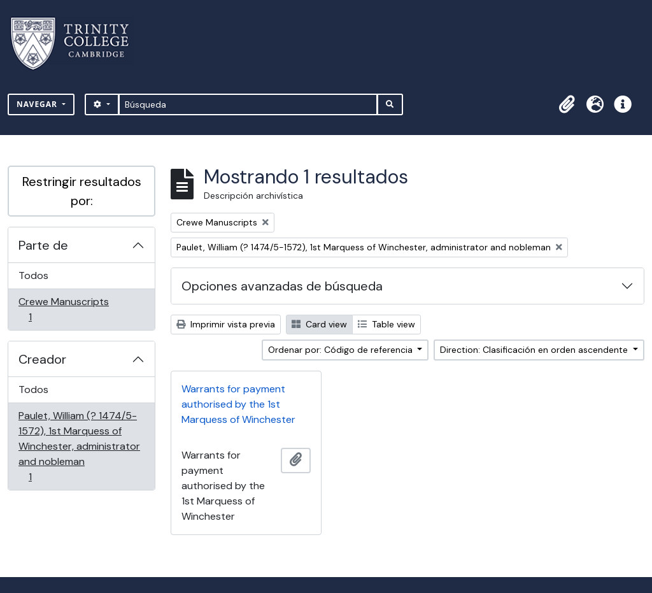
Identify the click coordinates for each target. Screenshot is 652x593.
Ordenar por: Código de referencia (341, 349)
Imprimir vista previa (225, 324)
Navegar (38, 104)
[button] (567, 104)
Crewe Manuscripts (63, 309)
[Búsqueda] (248, 104)
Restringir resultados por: (81, 191)
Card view (319, 324)
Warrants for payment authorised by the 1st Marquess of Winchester (238, 404)
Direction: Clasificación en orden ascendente (535, 349)
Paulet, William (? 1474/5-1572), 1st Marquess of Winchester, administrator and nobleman (79, 446)
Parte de (43, 245)
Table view (386, 324)
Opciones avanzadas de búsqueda (282, 286)
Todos (33, 275)
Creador (42, 359)
